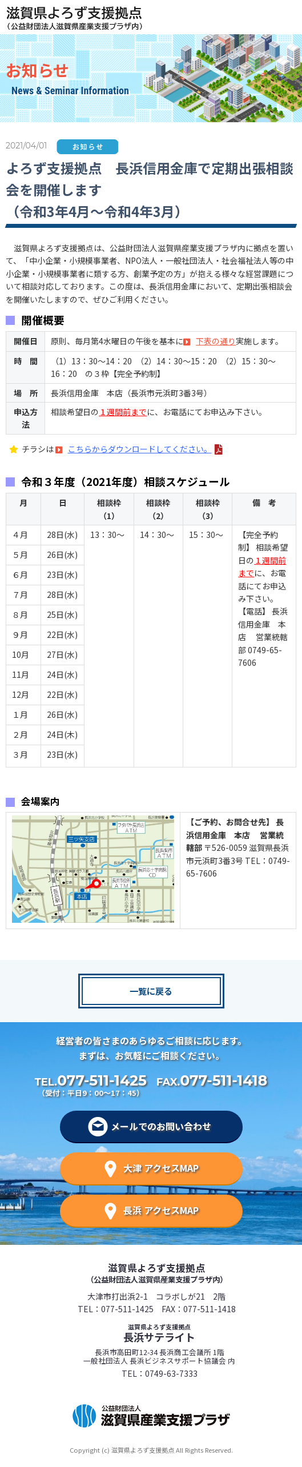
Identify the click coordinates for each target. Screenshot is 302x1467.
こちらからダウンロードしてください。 (140, 449)
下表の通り (216, 341)
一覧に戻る (151, 990)
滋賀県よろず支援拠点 (157, 1272)
